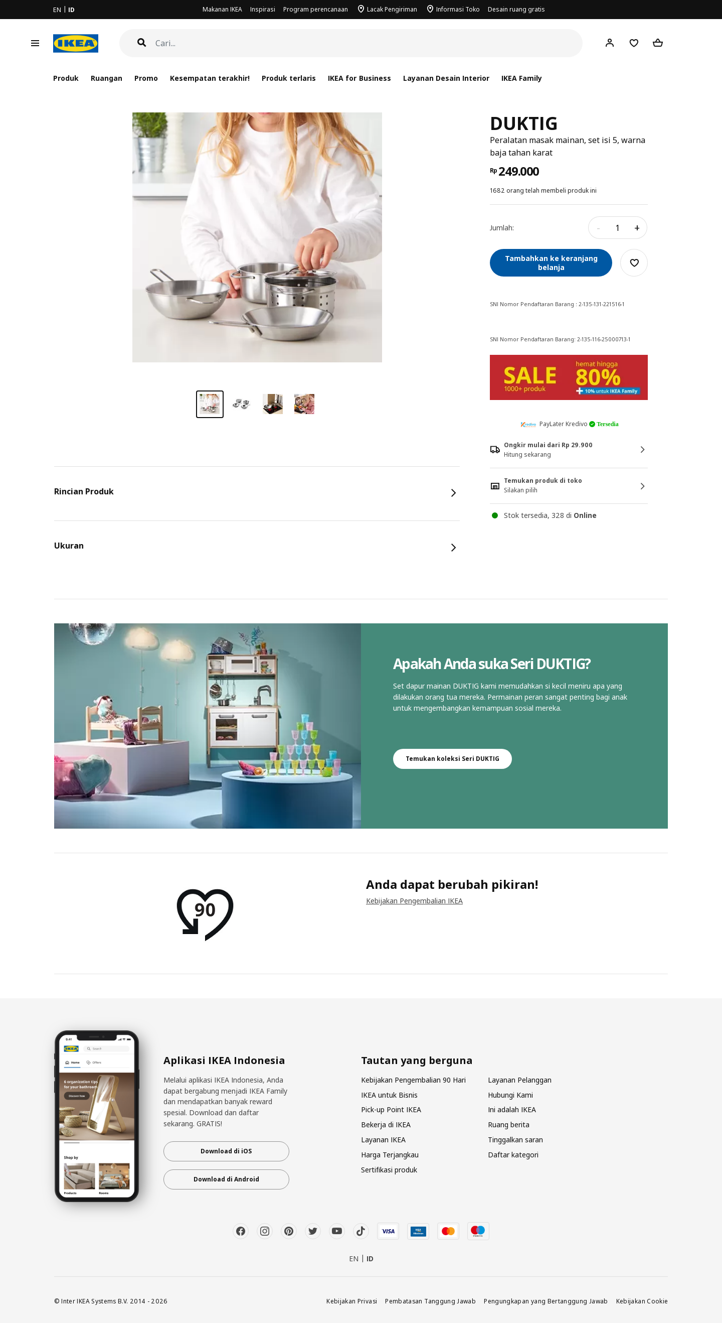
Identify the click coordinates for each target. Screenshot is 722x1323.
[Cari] (369, 43)
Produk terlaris (289, 78)
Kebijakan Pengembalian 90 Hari (413, 1080)
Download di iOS (226, 1151)
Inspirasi (262, 9)
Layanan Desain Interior (446, 78)
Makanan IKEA (222, 9)
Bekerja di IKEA (386, 1124)
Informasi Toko (458, 9)
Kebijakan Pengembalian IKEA (414, 900)
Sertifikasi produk (389, 1169)
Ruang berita (508, 1124)
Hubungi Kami (510, 1095)
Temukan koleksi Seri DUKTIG (452, 758)
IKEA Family (521, 78)
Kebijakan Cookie (642, 1301)
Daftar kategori (513, 1154)
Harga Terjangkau (390, 1154)
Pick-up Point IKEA (391, 1109)
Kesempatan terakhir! (210, 78)
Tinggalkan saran (515, 1139)
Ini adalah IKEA (512, 1109)
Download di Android (226, 1179)
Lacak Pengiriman (392, 9)
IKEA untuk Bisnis (389, 1095)
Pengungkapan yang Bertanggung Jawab (546, 1301)
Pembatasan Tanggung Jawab (430, 1301)
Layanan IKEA (383, 1139)
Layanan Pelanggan (520, 1080)
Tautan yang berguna (417, 1060)
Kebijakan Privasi (351, 1301)
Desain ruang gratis (516, 9)
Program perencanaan (315, 9)
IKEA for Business (359, 78)
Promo (146, 78)
